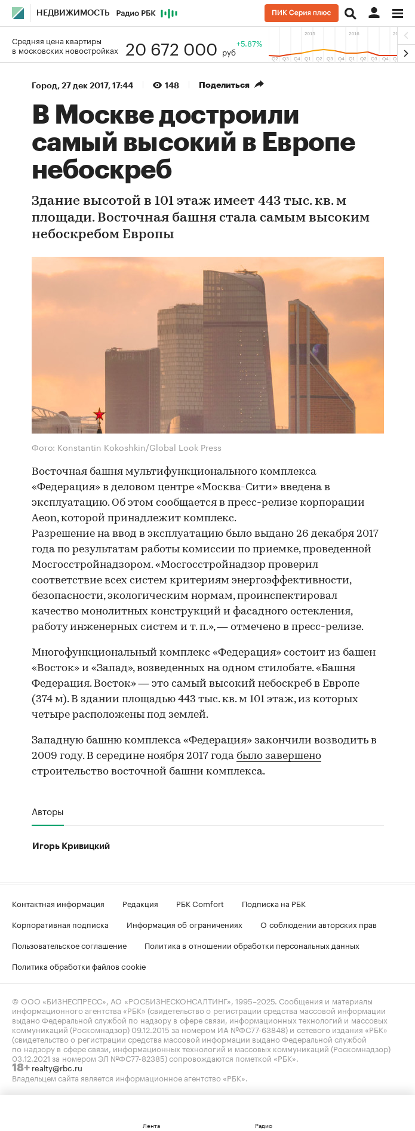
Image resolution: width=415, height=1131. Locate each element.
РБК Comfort (200, 903)
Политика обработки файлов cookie (79, 966)
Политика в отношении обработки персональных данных (252, 945)
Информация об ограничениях (184, 924)
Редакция (140, 903)
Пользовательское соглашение (69, 945)
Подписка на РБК (274, 903)
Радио (263, 1125)
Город (44, 85)
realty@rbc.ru (57, 1067)
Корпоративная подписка (60, 924)
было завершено (278, 756)
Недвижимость (73, 13)
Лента (151, 1125)
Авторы (48, 810)
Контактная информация (58, 903)
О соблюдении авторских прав (318, 924)
